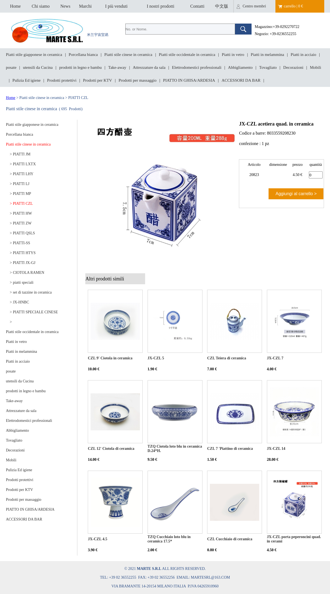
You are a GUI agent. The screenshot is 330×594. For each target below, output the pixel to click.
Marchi (85, 6)
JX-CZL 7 (275, 358)
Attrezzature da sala (149, 67)
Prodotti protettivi (62, 80)
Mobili (315, 67)
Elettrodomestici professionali (196, 67)
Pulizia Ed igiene (26, 80)
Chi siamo (41, 6)
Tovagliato (268, 67)
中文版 (221, 6)
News (65, 6)
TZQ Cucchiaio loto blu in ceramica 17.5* (169, 539)
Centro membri (254, 6)
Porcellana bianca (83, 54)
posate (11, 67)
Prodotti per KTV (97, 80)
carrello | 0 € (293, 6)
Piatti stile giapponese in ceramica (34, 54)
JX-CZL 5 (156, 358)
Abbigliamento (240, 67)
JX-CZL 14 (276, 449)
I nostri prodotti (160, 6)
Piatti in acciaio (303, 54)
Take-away (117, 67)
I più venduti (116, 6)
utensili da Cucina (38, 67)
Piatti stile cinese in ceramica (128, 54)
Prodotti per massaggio (137, 80)
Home (15, 6)
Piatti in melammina (267, 54)
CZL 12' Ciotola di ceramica (111, 449)
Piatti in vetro (233, 54)
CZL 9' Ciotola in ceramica (110, 358)
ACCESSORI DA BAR (241, 80)
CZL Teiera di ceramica (226, 358)
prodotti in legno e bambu (80, 67)
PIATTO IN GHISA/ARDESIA (189, 80)
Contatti (197, 6)
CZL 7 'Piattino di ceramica (230, 449)
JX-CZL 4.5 (97, 539)
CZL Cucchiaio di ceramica (229, 539)
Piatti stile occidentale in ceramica (187, 54)
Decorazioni (293, 67)
